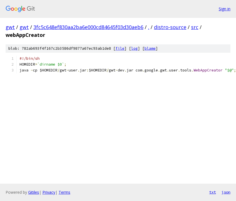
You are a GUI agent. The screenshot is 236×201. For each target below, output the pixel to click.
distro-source (170, 27)
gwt (10, 27)
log (134, 48)
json (225, 192)
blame (150, 48)
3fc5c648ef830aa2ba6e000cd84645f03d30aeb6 (88, 27)
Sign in (224, 8)
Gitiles (33, 192)
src (194, 27)
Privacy (48, 192)
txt (212, 192)
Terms (64, 192)
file (119, 48)
